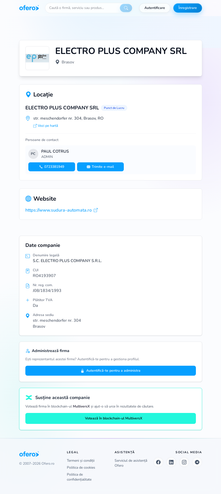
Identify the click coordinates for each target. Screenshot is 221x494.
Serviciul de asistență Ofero (131, 463)
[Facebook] (158, 462)
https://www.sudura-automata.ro (61, 210)
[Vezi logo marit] (37, 58)
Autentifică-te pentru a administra (110, 370)
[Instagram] (184, 462)
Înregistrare (187, 7)
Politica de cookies (81, 467)
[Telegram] (197, 462)
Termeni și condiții (80, 460)
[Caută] (126, 8)
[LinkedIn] (171, 462)
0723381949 (51, 166)
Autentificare (154, 7)
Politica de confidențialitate (79, 477)
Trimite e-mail (100, 166)
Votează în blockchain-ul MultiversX (110, 418)
